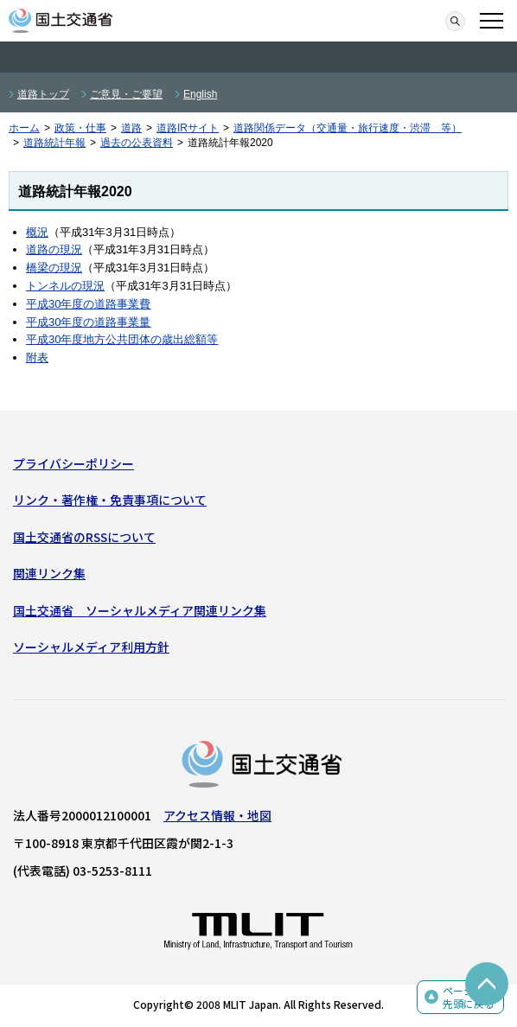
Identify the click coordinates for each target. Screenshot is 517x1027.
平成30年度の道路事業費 (88, 303)
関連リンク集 (49, 573)
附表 (37, 357)
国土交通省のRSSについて (84, 536)
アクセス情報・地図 (217, 815)
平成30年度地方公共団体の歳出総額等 (122, 339)
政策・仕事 (80, 128)
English (200, 94)
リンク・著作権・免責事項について (110, 499)
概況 (37, 232)
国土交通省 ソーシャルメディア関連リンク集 (139, 610)
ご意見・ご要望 (126, 94)
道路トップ (43, 94)
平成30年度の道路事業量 (88, 322)
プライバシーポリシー (73, 463)
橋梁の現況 (54, 267)
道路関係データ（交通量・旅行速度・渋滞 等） (347, 128)
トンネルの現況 (65, 285)
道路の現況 (54, 249)
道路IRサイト (187, 128)
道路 (131, 128)
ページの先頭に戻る (469, 997)
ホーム (24, 128)
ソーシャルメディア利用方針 (91, 646)
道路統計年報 (54, 143)
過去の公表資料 (136, 143)
